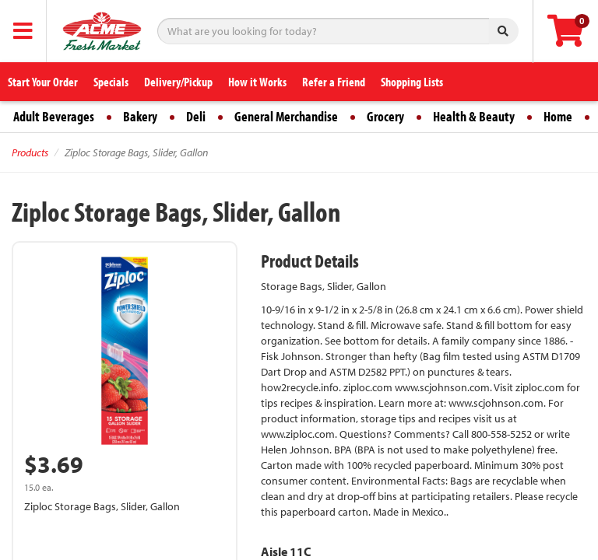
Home (557, 116)
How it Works (257, 81)
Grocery (385, 116)
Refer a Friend (333, 81)
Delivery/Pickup (178, 81)
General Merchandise (286, 116)
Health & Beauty (474, 116)
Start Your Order (43, 81)
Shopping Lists (412, 81)
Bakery (140, 116)
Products (30, 152)
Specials (110, 81)
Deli (196, 116)
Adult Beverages (53, 116)
